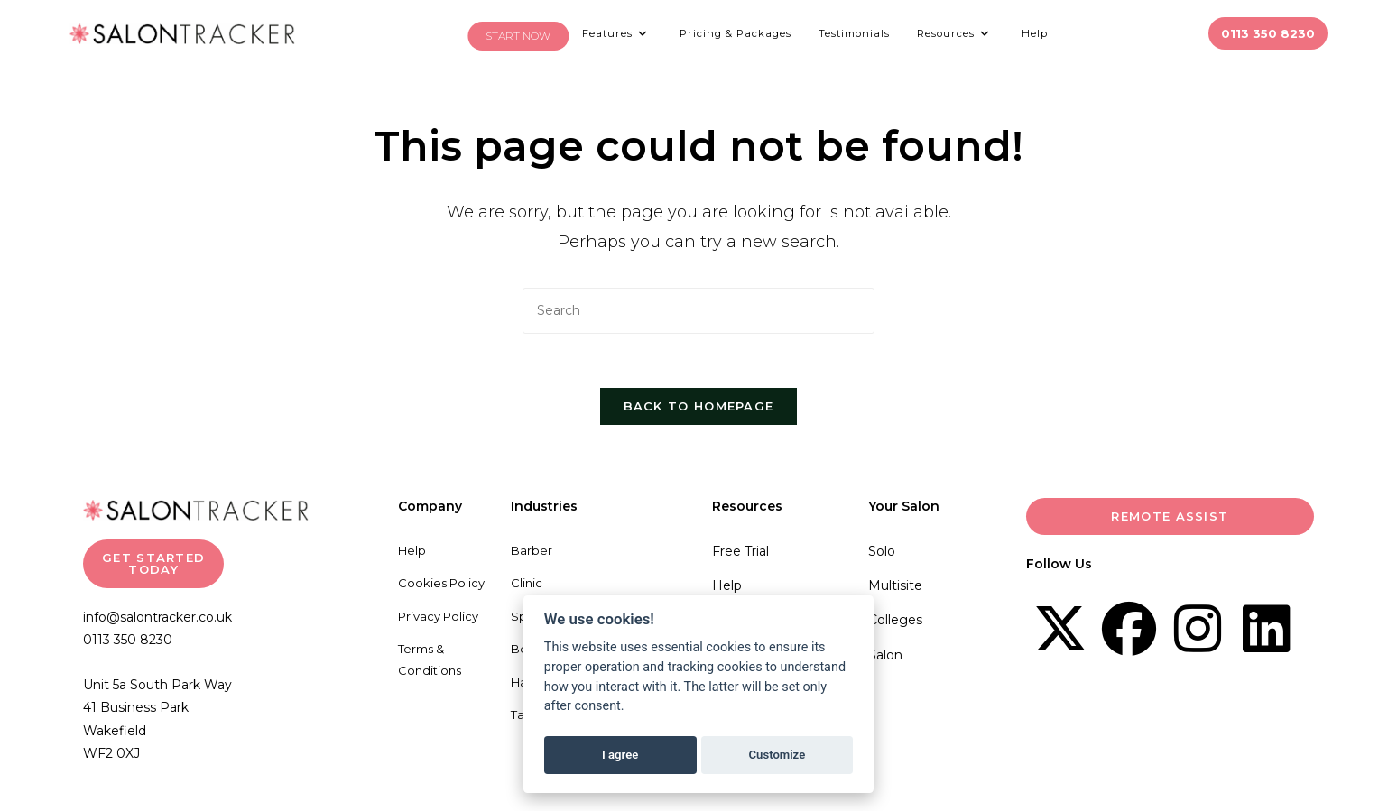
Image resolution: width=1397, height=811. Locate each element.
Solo (881, 552)
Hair (522, 683)
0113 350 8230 (127, 640)
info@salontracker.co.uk (157, 618)
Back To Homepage (699, 407)
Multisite (895, 586)
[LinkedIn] (1266, 629)
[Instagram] (1197, 629)
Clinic (526, 583)
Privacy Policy (438, 617)
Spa (522, 617)
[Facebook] (1129, 629)
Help (412, 551)
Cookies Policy (441, 583)
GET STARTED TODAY (153, 564)
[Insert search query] (698, 311)
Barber (531, 551)
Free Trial (740, 552)
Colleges (895, 621)
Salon (885, 656)
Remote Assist (1169, 517)
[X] (1060, 629)
